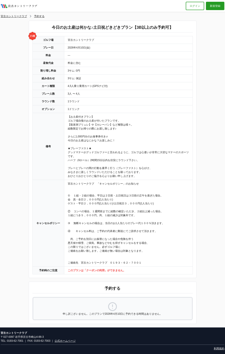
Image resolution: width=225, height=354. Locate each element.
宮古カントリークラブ (14, 16)
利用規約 (219, 348)
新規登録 (215, 5)
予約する (39, 16)
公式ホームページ (65, 340)
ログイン (195, 5)
